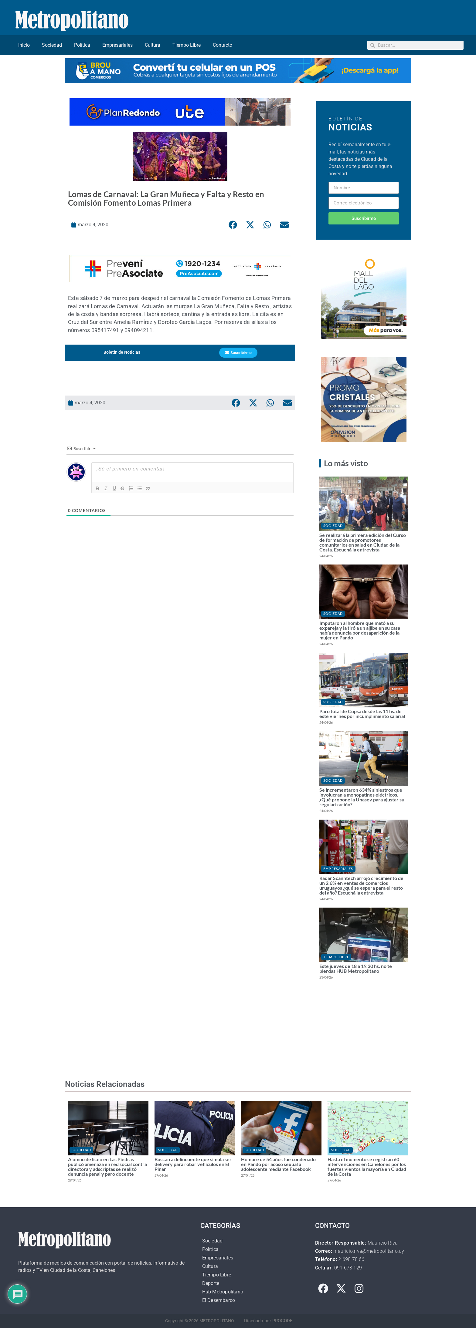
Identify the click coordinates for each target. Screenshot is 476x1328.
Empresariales (117, 45)
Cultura (152, 45)
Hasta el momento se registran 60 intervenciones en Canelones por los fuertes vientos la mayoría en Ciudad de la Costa (367, 1166)
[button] (233, 225)
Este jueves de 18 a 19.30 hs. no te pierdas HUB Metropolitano (355, 968)
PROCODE (282, 1320)
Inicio (24, 45)
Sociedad (52, 45)
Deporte (210, 1283)
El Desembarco (218, 1300)
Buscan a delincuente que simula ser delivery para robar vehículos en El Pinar (193, 1164)
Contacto (222, 45)
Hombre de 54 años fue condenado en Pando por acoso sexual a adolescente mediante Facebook (278, 1164)
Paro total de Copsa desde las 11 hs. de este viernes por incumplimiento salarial (362, 713)
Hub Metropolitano (222, 1292)
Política (82, 45)
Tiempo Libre (186, 45)
